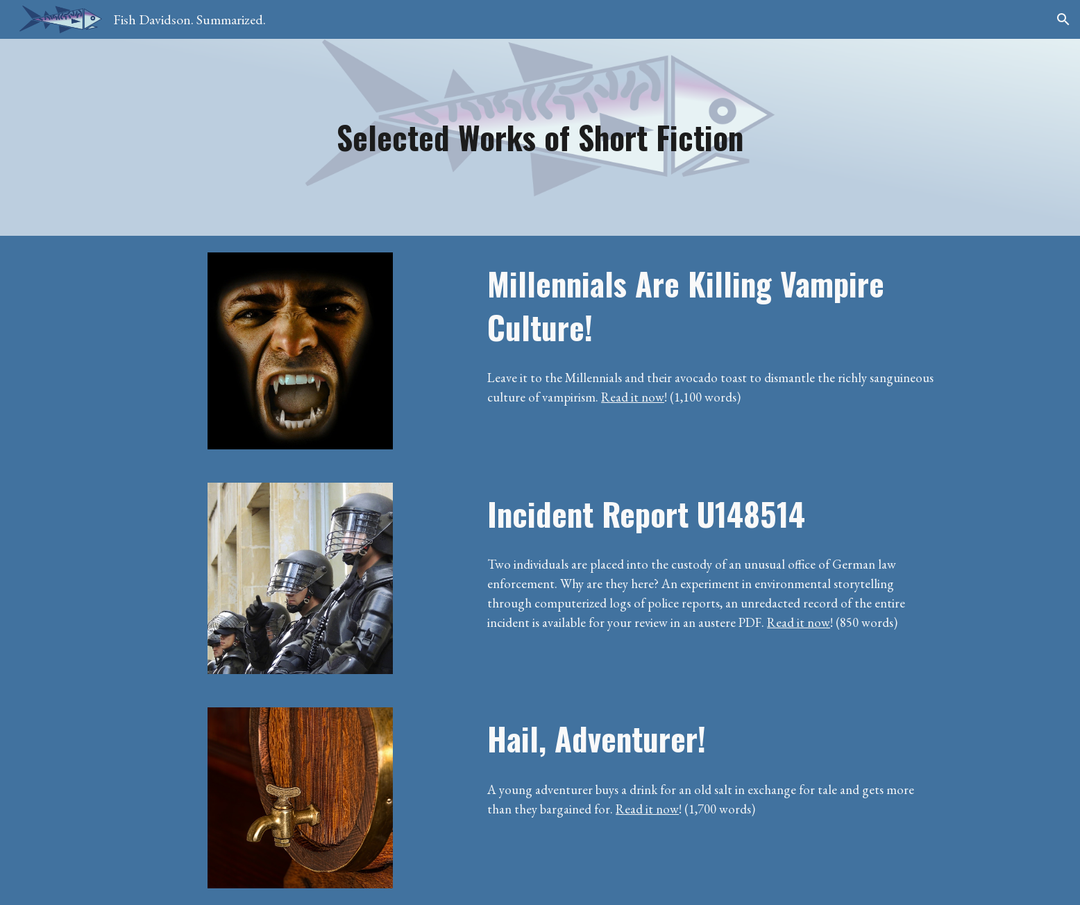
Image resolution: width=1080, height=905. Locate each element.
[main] (540, 137)
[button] (1063, 19)
